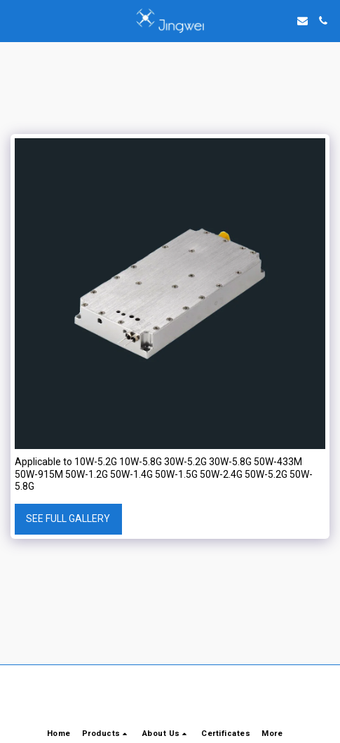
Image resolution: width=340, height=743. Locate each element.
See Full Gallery (68, 518)
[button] (15, 20)
